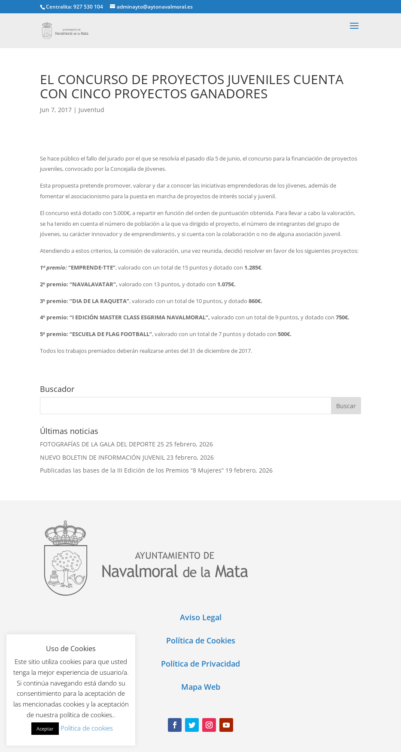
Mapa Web (200, 687)
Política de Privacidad (200, 663)
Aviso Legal (201, 617)
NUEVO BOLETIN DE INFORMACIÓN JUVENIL (102, 457)
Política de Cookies (200, 640)
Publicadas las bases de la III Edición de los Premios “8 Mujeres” (132, 470)
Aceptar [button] (45, 728)
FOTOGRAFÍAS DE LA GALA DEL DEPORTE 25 (102, 444)
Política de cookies (87, 728)
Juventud (91, 110)
